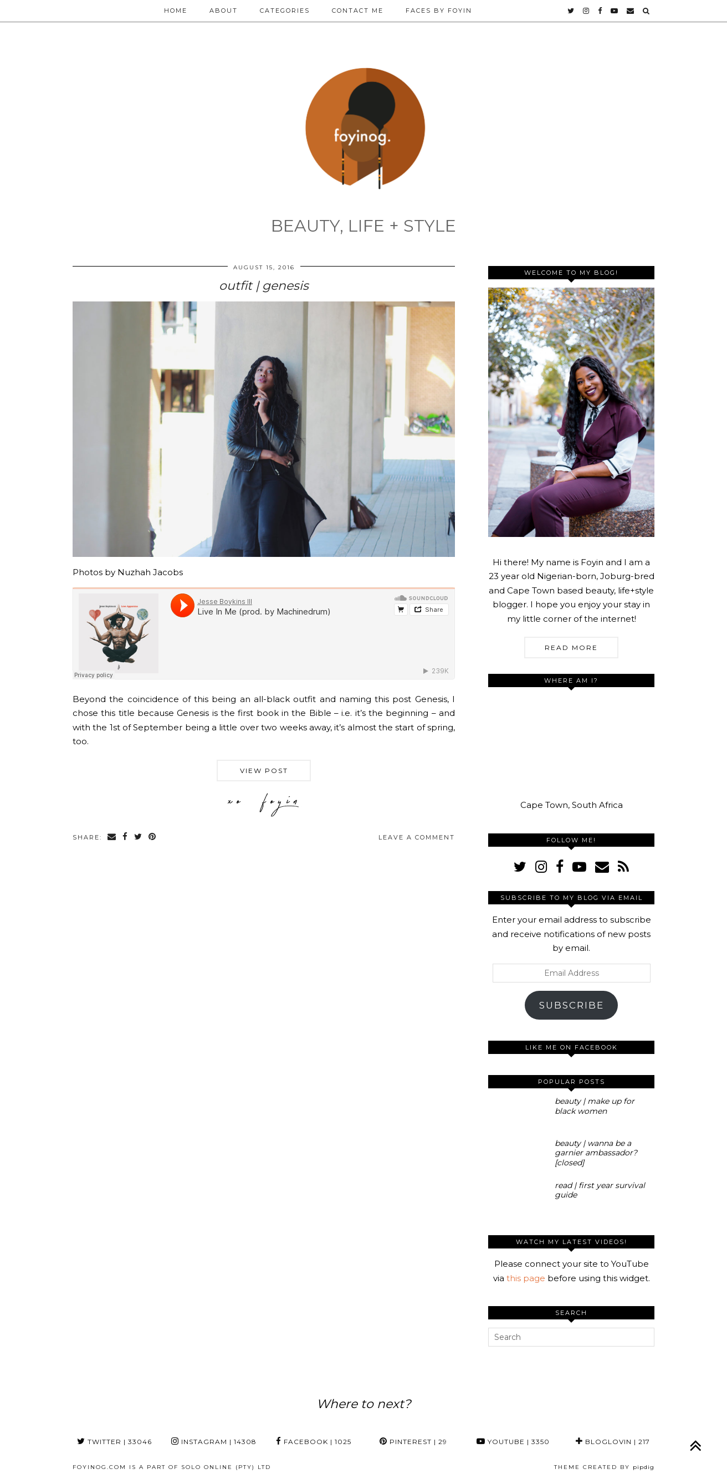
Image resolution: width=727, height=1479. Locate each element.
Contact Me (357, 10)
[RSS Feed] (623, 866)
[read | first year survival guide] (518, 1198)
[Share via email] (112, 837)
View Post (264, 770)
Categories (285, 10)
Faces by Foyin (439, 10)
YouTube (513, 1441)
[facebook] (600, 10)
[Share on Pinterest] (153, 837)
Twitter (114, 1441)
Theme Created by (604, 1467)
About (223, 10)
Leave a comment (416, 837)
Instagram (214, 1441)
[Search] (647, 10)
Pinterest (413, 1441)
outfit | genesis (264, 285)
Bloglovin (613, 1441)
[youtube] (615, 10)
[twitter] (571, 10)
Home (175, 10)
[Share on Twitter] (138, 837)
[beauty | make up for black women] (518, 1113)
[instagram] (586, 10)
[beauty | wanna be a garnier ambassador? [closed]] (518, 1156)
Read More (571, 647)
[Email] (631, 10)
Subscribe (571, 1005)
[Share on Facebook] (125, 837)
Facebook (313, 1441)
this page (525, 1278)
